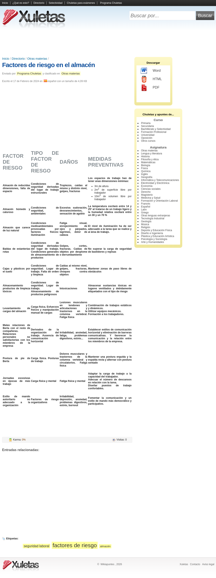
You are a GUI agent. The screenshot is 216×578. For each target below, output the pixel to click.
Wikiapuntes (107, 564)
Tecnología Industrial (152, 218)
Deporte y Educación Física (156, 230)
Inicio (5, 2)
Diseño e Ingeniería (152, 233)
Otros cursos (148, 140)
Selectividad (55, 2)
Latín (144, 209)
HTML (151, 79)
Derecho (146, 191)
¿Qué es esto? (20, 2)
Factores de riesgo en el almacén (48, 64)
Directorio (39, 2)
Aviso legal (208, 564)
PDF (150, 87)
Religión (145, 227)
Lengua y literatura (151, 153)
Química (146, 171)
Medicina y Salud (150, 197)
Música (145, 224)
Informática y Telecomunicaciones (160, 180)
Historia (145, 156)
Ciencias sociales (151, 188)
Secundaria (147, 126)
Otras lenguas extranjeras (155, 215)
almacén (105, 546)
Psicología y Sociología (154, 239)
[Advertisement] (108, 42)
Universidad (147, 134)
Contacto (195, 564)
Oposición (146, 137)
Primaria (146, 123)
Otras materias (37, 58)
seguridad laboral (36, 546)
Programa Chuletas (111, 2)
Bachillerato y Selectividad (156, 129)
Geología (146, 221)
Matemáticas (148, 162)
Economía (147, 186)
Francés (145, 203)
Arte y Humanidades (152, 242)
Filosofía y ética (150, 159)
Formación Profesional (153, 132)
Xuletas (184, 564)
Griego (145, 212)
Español (145, 206)
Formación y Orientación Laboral (159, 200)
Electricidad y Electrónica (155, 183)
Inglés (144, 174)
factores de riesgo (75, 545)
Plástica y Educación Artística (157, 236)
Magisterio (147, 194)
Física (144, 168)
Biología (145, 165)
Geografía (146, 177)
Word (151, 70)
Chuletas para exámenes (81, 2)
